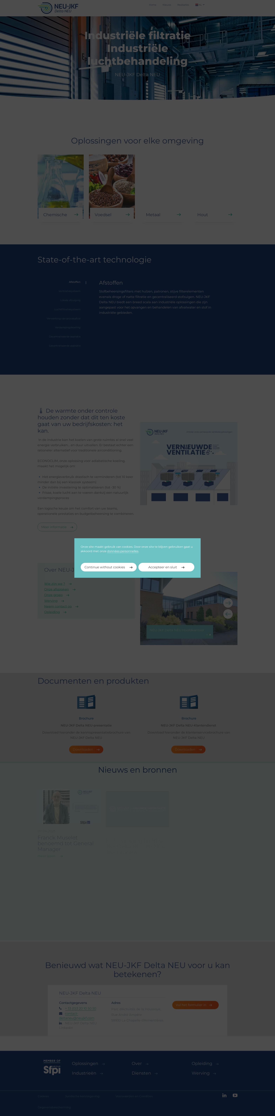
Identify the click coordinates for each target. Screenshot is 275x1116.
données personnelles (122, 551)
